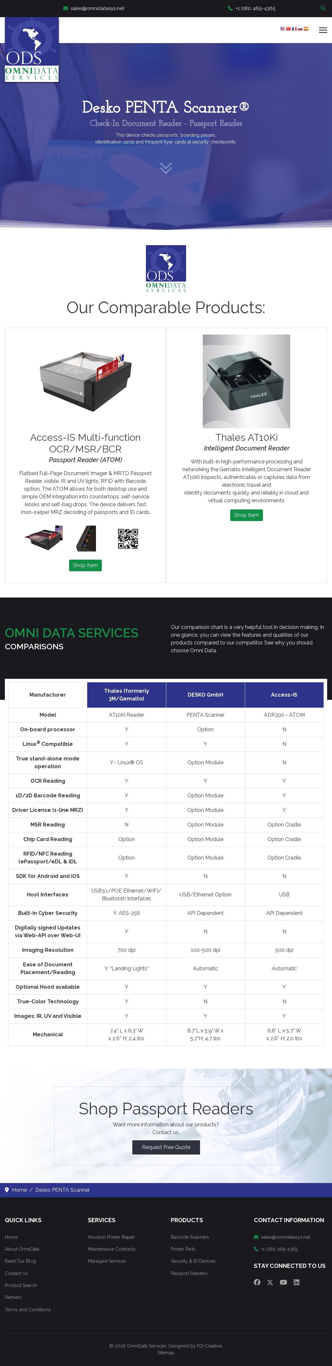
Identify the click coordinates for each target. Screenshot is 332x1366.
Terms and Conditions (28, 1309)
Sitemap (166, 1352)
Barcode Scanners (190, 1237)
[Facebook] (257, 1282)
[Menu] (323, 30)
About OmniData (22, 1249)
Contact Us (16, 1273)
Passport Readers (189, 1273)
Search (324, 8)
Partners (13, 1297)
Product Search (21, 1285)
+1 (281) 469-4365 (251, 8)
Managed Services (107, 1261)
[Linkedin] (297, 1282)
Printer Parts (183, 1249)
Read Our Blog (20, 1261)
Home (11, 1237)
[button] (42, 538)
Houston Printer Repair (111, 1237)
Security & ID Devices (193, 1261)
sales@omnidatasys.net (93, 8)
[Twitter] (270, 1282)
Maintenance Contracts (112, 1249)
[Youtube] (283, 1282)
